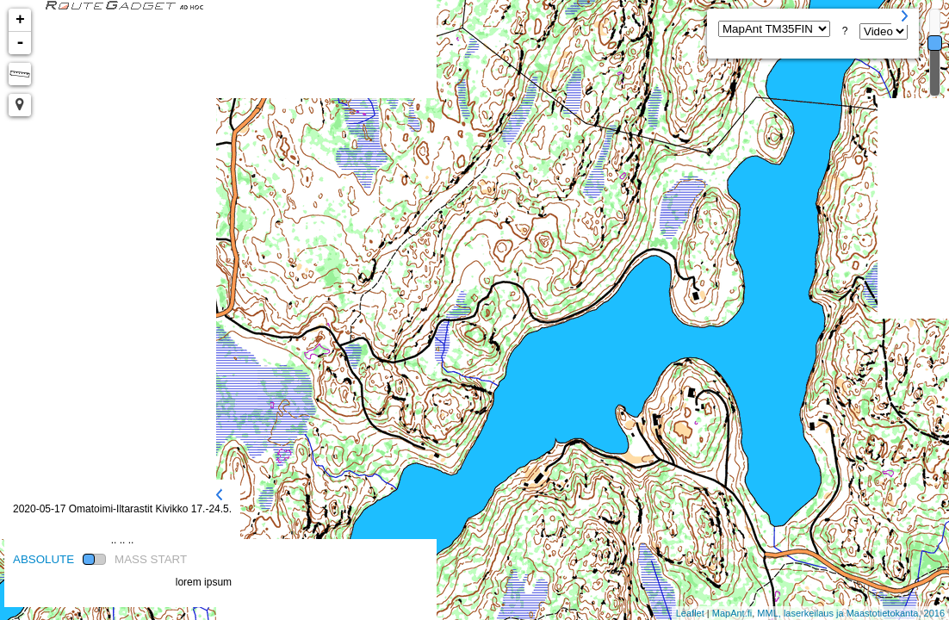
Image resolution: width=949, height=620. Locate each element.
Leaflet (690, 613)
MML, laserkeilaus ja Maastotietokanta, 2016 (851, 613)
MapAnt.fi (732, 613)
